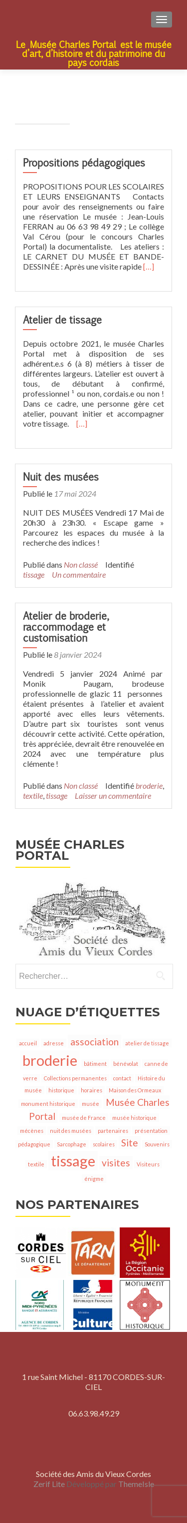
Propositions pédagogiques (84, 163)
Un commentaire (79, 574)
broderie (149, 785)
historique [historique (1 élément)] (61, 1090)
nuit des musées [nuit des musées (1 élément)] (70, 1130)
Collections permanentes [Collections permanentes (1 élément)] (75, 1078)
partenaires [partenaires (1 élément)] (113, 1130)
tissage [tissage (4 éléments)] (73, 1160)
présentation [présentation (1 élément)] (151, 1130)
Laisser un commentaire (113, 795)
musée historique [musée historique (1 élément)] (134, 1117)
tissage (33, 574)
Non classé (81, 564)
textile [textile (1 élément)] (36, 1164)
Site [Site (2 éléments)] (129, 1142)
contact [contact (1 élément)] (122, 1078)
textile (33, 795)
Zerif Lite (49, 1483)
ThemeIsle (136, 1483)
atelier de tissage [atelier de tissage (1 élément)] (147, 1043)
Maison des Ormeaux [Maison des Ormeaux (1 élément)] (135, 1090)
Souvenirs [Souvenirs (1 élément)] (157, 1144)
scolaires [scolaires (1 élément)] (104, 1144)
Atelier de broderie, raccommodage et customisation (65, 627)
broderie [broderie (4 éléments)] (49, 1060)
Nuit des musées (61, 477)
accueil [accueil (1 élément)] (28, 1043)
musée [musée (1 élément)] (90, 1103)
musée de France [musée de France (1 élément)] (84, 1117)
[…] (148, 266)
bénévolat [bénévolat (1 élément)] (125, 1063)
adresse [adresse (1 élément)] (53, 1043)
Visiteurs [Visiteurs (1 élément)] (148, 1164)
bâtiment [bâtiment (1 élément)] (95, 1063)
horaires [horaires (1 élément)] (91, 1090)
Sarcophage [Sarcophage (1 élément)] (71, 1144)
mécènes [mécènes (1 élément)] (31, 1130)
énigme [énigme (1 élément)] (94, 1178)
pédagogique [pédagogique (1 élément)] (34, 1144)
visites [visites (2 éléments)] (116, 1162)
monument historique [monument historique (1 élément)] (48, 1103)
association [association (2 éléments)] (94, 1041)
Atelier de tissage (62, 320)
